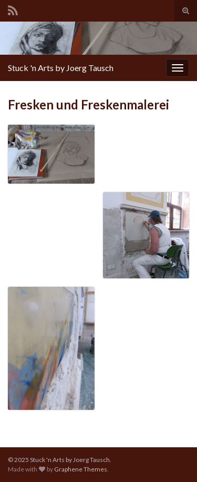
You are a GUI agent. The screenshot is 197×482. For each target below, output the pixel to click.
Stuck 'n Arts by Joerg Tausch (60, 68)
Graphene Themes (80, 469)
